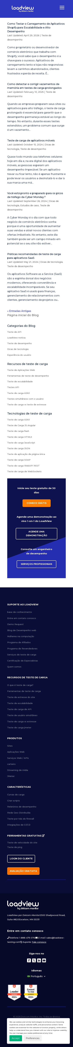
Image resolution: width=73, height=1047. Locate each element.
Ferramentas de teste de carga (24, 691)
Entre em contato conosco (21, 618)
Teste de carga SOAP (19, 460)
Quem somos (14, 666)
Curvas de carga (15, 794)
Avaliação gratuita (23, 871)
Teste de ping (14, 847)
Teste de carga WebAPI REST (23, 465)
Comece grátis (37, 503)
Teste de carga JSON (18, 448)
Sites (10, 745)
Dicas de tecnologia (51, 262)
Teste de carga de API (19, 709)
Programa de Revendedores (22, 648)
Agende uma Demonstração (36, 533)
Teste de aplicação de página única (26, 454)
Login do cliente (21, 858)
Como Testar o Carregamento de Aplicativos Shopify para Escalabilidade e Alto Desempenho (36, 27)
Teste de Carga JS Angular (21, 425)
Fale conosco (39, 942)
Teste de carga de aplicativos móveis (31, 140)
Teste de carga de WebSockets (24, 471)
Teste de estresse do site (21, 697)
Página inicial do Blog (23, 315)
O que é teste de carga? (20, 685)
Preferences (32, 1038)
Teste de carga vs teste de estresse (26, 404)
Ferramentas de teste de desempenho (28, 375)
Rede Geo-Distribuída (18, 812)
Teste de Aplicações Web (21, 370)
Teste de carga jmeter (19, 727)
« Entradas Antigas (19, 311)
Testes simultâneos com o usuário (25, 399)
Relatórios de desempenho (21, 806)
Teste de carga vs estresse (21, 721)
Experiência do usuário (19, 355)
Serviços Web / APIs (18, 758)
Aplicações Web (16, 752)
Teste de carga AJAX (18, 393)
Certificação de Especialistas (22, 660)
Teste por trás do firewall (20, 818)
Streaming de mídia (17, 770)
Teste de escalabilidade (20, 381)
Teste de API (14, 332)
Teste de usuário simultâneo (22, 715)
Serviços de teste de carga (21, 654)
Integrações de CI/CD (18, 824)
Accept (16, 1038)
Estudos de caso (29, 205)
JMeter (11, 776)
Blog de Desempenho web (21, 630)
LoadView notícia (16, 337)
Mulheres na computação (20, 636)
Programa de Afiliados (19, 642)
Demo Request (15, 624)
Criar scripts (13, 800)
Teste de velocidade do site (22, 842)
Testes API (13, 387)
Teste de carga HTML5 (19, 437)
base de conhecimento (19, 612)
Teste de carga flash (18, 431)
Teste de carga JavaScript (21, 442)
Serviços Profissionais (36, 564)
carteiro (11, 764)
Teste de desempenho (33, 149)
